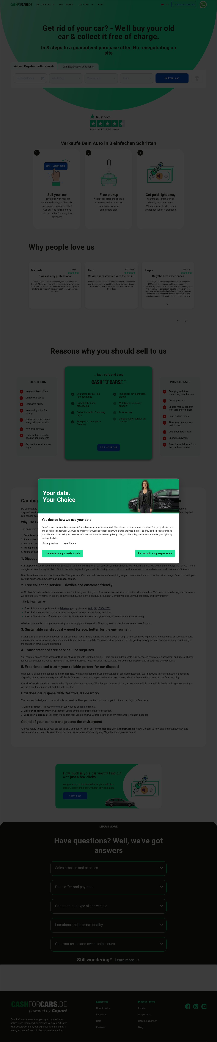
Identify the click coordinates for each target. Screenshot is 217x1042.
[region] (108, 521)
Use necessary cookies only (62, 553)
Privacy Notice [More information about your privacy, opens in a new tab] (50, 543)
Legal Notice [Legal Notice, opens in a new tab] (70, 543)
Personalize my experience (155, 553)
